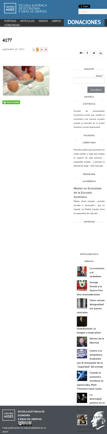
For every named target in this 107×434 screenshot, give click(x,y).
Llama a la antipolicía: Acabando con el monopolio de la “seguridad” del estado (90, 357)
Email (99, 75)
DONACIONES (84, 22)
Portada (10, 21)
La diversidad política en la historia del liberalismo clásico (91, 401)
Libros (56, 21)
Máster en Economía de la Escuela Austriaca (87, 192)
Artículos (27, 21)
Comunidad (12, 25)
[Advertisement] (89, 238)
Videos (43, 21)
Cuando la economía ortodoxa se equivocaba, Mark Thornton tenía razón (90, 379)
